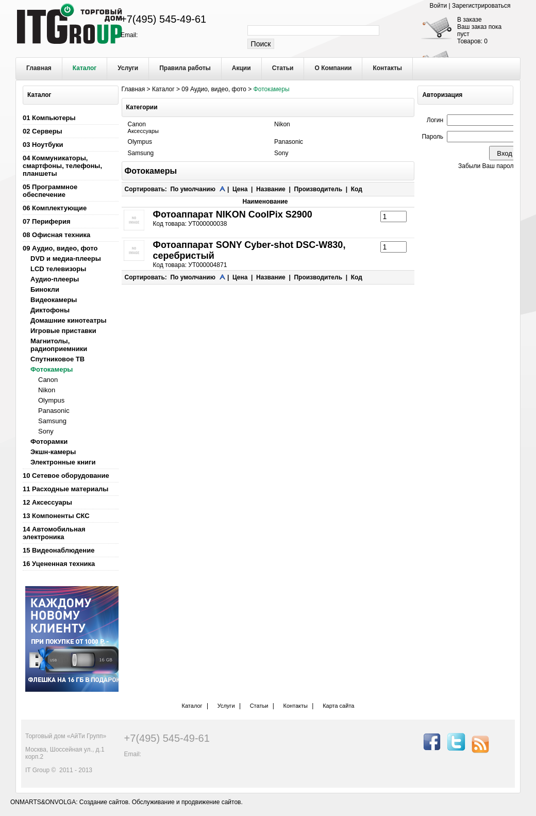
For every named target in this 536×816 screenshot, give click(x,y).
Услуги (226, 706)
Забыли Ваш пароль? (489, 166)
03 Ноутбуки (43, 144)
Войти (439, 5)
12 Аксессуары (47, 502)
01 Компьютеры (49, 118)
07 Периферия (47, 221)
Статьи (259, 706)
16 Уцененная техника (59, 564)
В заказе (469, 19)
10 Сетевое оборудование (66, 475)
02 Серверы (42, 131)
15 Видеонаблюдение (58, 550)
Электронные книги (62, 462)
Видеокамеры (53, 300)
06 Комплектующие (55, 208)
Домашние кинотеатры (68, 320)
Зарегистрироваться (481, 5)
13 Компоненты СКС (56, 516)
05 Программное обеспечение (50, 190)
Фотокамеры (51, 369)
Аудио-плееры (54, 279)
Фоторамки (49, 441)
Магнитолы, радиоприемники (58, 345)
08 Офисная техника (56, 235)
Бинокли (44, 289)
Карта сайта (338, 706)
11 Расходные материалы (65, 489)
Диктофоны (50, 310)
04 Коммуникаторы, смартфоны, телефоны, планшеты (62, 165)
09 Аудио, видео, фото (60, 248)
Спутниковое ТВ (57, 359)
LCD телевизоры (58, 269)
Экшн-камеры (53, 452)
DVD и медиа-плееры (65, 258)
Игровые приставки (63, 331)
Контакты (295, 706)
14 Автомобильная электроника (54, 533)
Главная (133, 89)
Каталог (163, 89)
